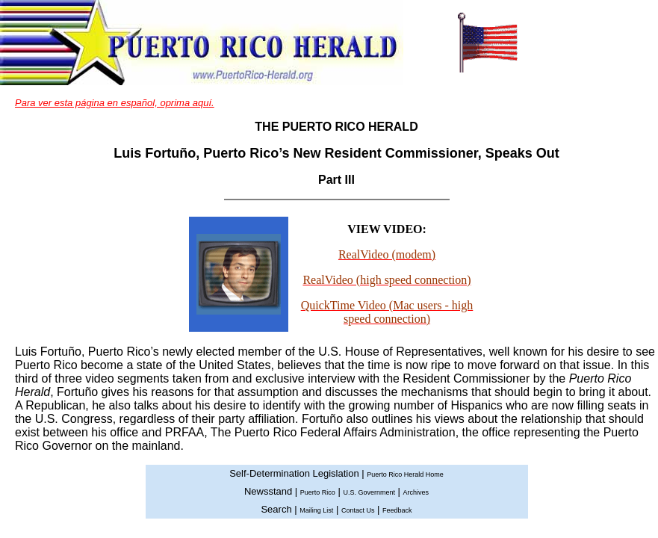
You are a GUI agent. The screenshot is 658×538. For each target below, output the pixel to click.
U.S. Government (369, 492)
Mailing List (316, 510)
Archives (416, 492)
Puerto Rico (317, 492)
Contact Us (358, 510)
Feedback (397, 510)
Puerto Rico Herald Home (405, 474)
